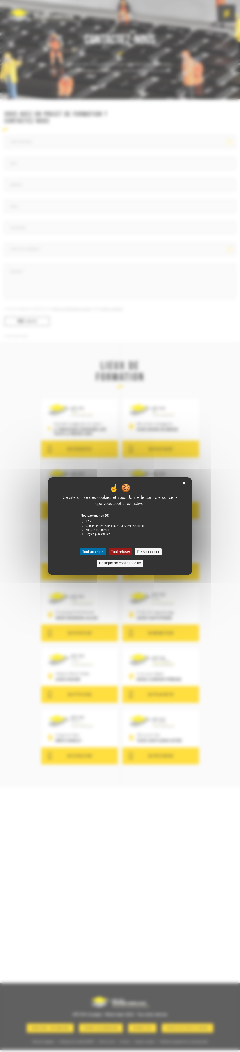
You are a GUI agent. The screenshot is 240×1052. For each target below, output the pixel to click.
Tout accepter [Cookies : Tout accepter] (93, 552)
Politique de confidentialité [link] (120, 563)
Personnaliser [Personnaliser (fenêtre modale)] (148, 552)
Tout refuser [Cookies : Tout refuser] (120, 552)
